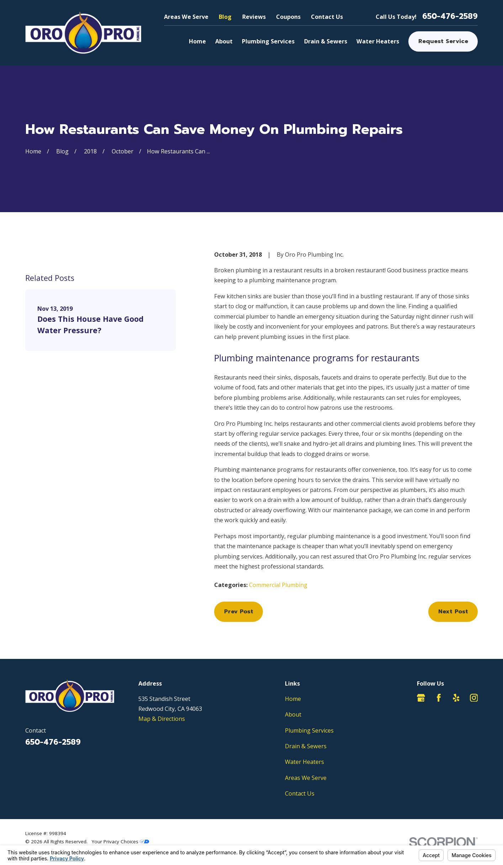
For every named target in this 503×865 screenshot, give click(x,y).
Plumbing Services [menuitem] (268, 41)
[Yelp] (456, 698)
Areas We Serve (186, 17)
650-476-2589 (450, 16)
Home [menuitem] (197, 41)
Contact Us (327, 17)
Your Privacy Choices (120, 841)
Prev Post (238, 611)
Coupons (288, 17)
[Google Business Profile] (421, 698)
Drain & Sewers (306, 746)
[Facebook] (439, 698)
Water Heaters (304, 762)
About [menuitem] (224, 41)
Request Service (443, 41)
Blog (225, 17)
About (293, 714)
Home (293, 699)
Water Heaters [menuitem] (377, 41)
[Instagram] (474, 698)
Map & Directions (161, 719)
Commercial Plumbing (278, 585)
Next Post (453, 611)
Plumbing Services (309, 730)
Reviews (254, 17)
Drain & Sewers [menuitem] (325, 41)
